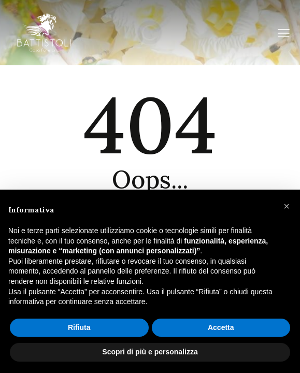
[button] (286, 206)
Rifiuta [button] (79, 327)
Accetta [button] (221, 327)
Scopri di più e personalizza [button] (149, 352)
